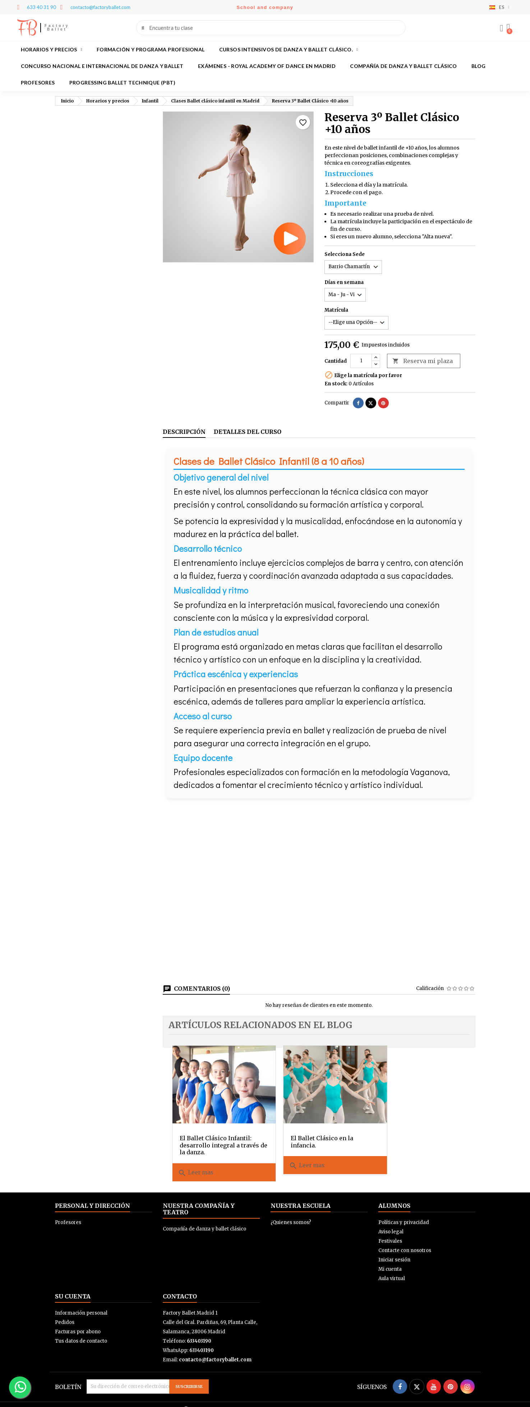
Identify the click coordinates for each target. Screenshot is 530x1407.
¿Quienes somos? (291, 1213)
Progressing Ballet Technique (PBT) (122, 82)
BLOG (478, 66)
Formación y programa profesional (151, 49)
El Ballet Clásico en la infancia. (310, 1133)
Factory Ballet (57, 27)
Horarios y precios (51, 49)
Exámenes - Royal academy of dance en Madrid (267, 66)
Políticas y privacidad (403, 1213)
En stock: (335, 384)
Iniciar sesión (394, 1251)
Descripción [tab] (184, 431)
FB (27, 27)
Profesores (38, 82)
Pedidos (64, 1313)
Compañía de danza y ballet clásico (403, 66)
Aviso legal (391, 1223)
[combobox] (271, 27)
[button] (507, 27)
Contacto (180, 1287)
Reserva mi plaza (422, 361)
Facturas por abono (78, 1323)
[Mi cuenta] (500, 28)
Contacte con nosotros (404, 1241)
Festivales (390, 1232)
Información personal (81, 1304)
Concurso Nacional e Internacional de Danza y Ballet (102, 66)
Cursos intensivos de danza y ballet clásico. (288, 49)
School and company (265, 7)
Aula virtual (391, 1269)
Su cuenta (73, 1287)
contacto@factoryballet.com (215, 1351)
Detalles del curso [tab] (247, 431)
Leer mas (195, 1164)
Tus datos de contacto (81, 1332)
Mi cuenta (390, 1260)
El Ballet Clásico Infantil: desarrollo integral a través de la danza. (216, 1136)
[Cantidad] (361, 361)
